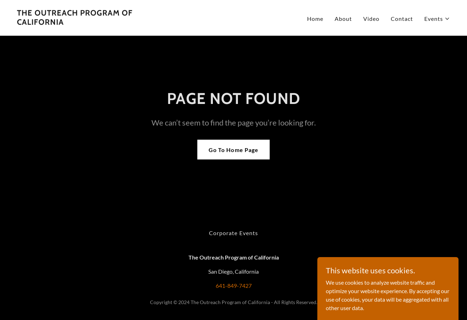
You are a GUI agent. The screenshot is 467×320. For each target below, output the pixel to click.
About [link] (343, 18)
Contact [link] (402, 18)
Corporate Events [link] (233, 232)
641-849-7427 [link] (234, 285)
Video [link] (371, 18)
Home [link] (315, 18)
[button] (437, 18)
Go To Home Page (233, 149)
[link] (92, 22)
